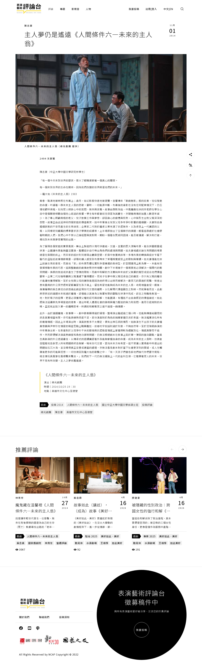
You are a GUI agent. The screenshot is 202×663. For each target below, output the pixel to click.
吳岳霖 (78, 497)
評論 (50, 9)
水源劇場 (91, 543)
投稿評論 (147, 405)
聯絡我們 (44, 617)
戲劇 (43, 405)
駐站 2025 (91, 536)
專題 (62, 9)
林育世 (19, 497)
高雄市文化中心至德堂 (80, 412)
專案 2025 (149, 536)
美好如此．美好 (110, 536)
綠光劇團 (46, 412)
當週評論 (61, 543)
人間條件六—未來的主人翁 (82, 405)
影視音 (75, 9)
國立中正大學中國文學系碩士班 (120, 405)
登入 (154, 9)
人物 (88, 9)
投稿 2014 (57, 405)
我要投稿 (134, 9)
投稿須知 (64, 617)
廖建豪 (136, 497)
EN (171, 9)
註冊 (148, 9)
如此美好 (117, 543)
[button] (172, 449)
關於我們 (24, 617)
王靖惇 (104, 543)
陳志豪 (28, 25)
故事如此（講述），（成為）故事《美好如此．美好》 (93, 510)
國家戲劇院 (34, 543)
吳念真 (21, 543)
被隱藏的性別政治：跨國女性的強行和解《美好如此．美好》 (151, 510)
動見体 (79, 543)
